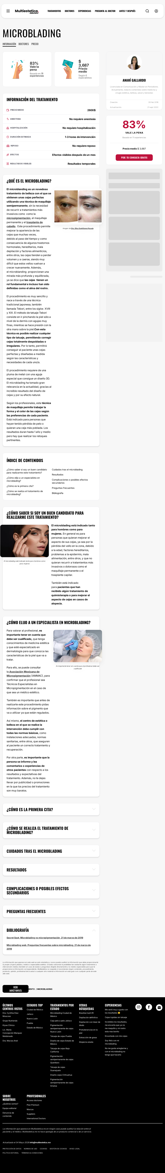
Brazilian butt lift (86, 1013)
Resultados (57, 474)
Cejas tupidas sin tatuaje (116, 1017)
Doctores (24, 44)
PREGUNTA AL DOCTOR (105, 11)
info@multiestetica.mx (40, 1142)
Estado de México (35, 1027)
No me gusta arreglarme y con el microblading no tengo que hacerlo (116, 1051)
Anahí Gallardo (134, 80)
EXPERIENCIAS (84, 11)
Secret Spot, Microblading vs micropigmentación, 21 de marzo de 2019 (45, 937)
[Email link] (159, 1007)
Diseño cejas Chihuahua (61, 1075)
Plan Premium (33, 1105)
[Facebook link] (149, 1008)
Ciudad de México (35, 1009)
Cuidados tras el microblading (67, 469)
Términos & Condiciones (32, 1153)
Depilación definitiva (88, 1017)
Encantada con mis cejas (116, 1036)
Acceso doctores (34, 1100)
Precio (35, 44)
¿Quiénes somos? (10, 1104)
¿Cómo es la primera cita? (20, 486)
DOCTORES (69, 11)
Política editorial (11, 1153)
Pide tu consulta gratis (134, 157)
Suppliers (31, 1114)
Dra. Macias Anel (10, 1040)
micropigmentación (19, 218)
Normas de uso (30, 1149)
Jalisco (30, 1014)
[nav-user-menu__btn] (156, 11)
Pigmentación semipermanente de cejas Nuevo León (61, 1028)
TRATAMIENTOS (54, 11)
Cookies (43, 1149)
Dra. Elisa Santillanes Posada (82, 228)
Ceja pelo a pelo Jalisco (61, 1020)
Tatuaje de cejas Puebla (61, 1036)
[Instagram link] (138, 1008)
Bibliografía (57, 493)
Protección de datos (12, 1149)
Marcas (30, 1109)
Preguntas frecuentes (63, 488)
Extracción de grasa (88, 1037)
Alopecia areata (86, 1042)
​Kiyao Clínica (9, 1025)
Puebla (30, 1023)
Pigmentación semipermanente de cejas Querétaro (61, 1059)
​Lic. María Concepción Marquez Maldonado (12, 1033)
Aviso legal (74, 1149)
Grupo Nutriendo (10, 1020)
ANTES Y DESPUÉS (127, 11)
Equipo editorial (9, 1108)
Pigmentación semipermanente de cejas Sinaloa (61, 1082)
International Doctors (36, 1118)
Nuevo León (32, 1018)
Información (9, 44)
